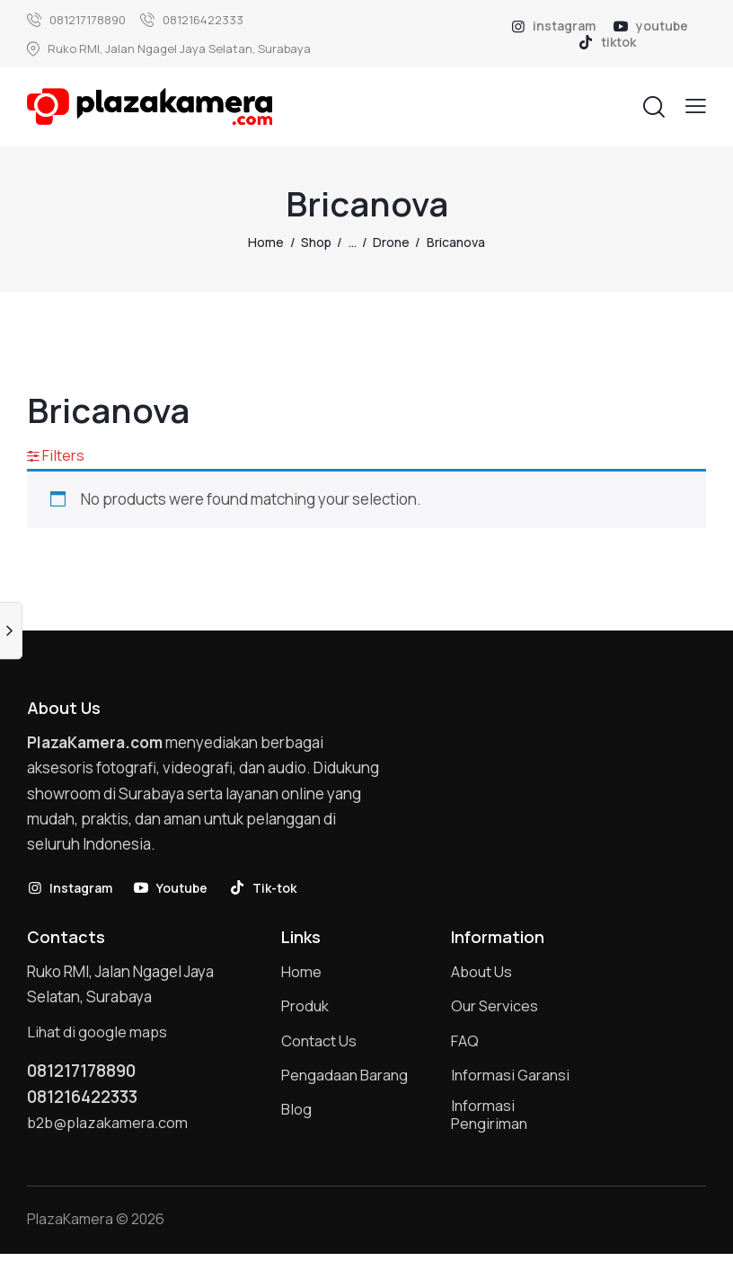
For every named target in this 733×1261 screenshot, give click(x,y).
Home (266, 242)
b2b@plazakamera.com (109, 1126)
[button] (695, 106)
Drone (391, 242)
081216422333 (87, 1100)
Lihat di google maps (98, 1033)
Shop (316, 242)
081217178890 (86, 1073)
